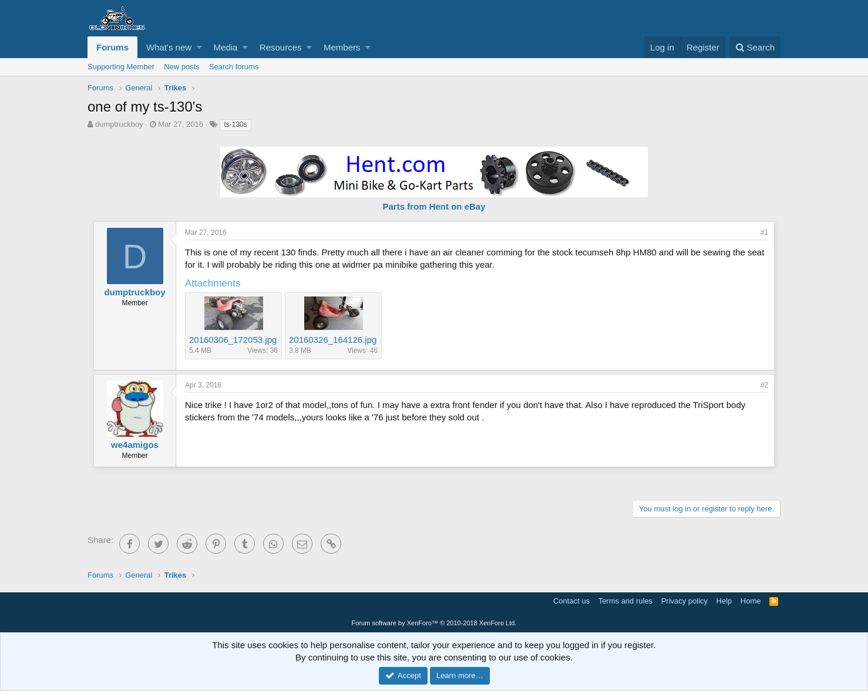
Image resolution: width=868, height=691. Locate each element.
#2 (764, 385)
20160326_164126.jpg (332, 340)
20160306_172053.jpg (233, 340)
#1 (764, 232)
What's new (168, 47)
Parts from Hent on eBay (433, 206)
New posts (182, 66)
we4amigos (135, 445)
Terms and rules (625, 600)
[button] (199, 47)
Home (751, 600)
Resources (281, 47)
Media (226, 47)
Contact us (571, 600)
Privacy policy (684, 600)
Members (342, 47)
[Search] (754, 47)
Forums (112, 47)
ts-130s (235, 124)
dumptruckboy (119, 124)
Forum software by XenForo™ (434, 622)
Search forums (234, 66)
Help (724, 600)
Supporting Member (121, 66)
